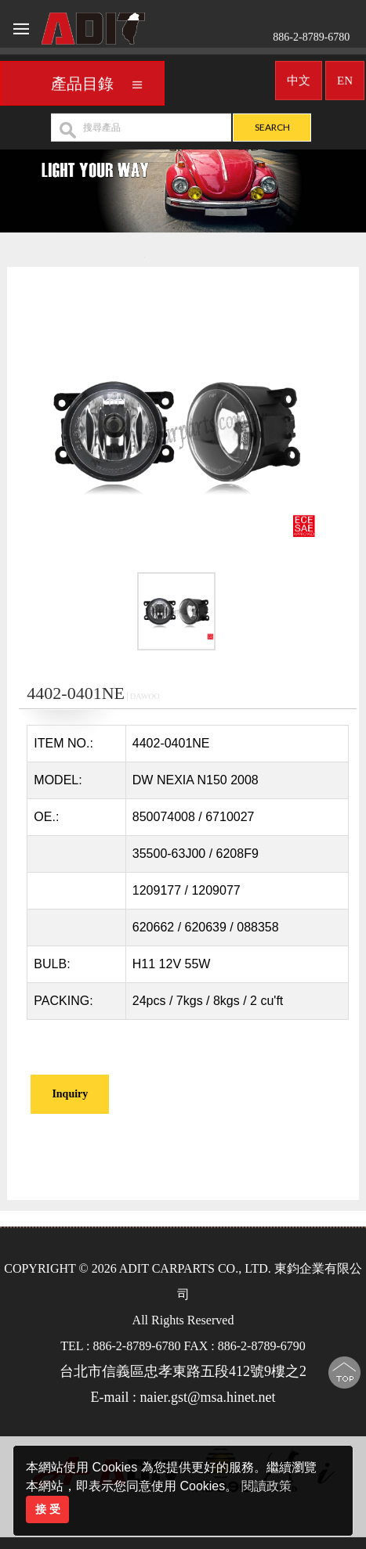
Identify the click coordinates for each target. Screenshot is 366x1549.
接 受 (47, 1509)
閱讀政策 (266, 1486)
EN (345, 76)
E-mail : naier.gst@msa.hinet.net (182, 1397)
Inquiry (70, 1094)
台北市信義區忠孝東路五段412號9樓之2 (183, 1371)
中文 (298, 76)
